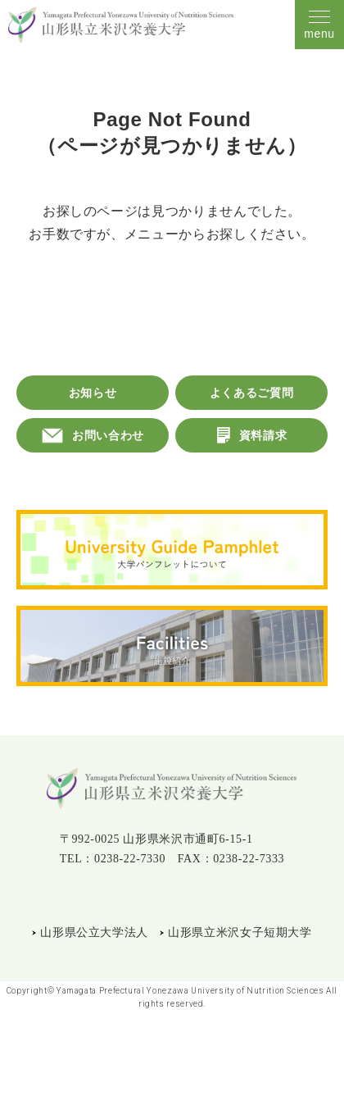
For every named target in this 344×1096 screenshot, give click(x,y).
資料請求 (263, 435)
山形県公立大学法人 (94, 932)
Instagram (169, 896)
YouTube (209, 896)
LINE (132, 896)
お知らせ (93, 392)
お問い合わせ (108, 435)
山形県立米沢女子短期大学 (240, 932)
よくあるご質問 (251, 392)
